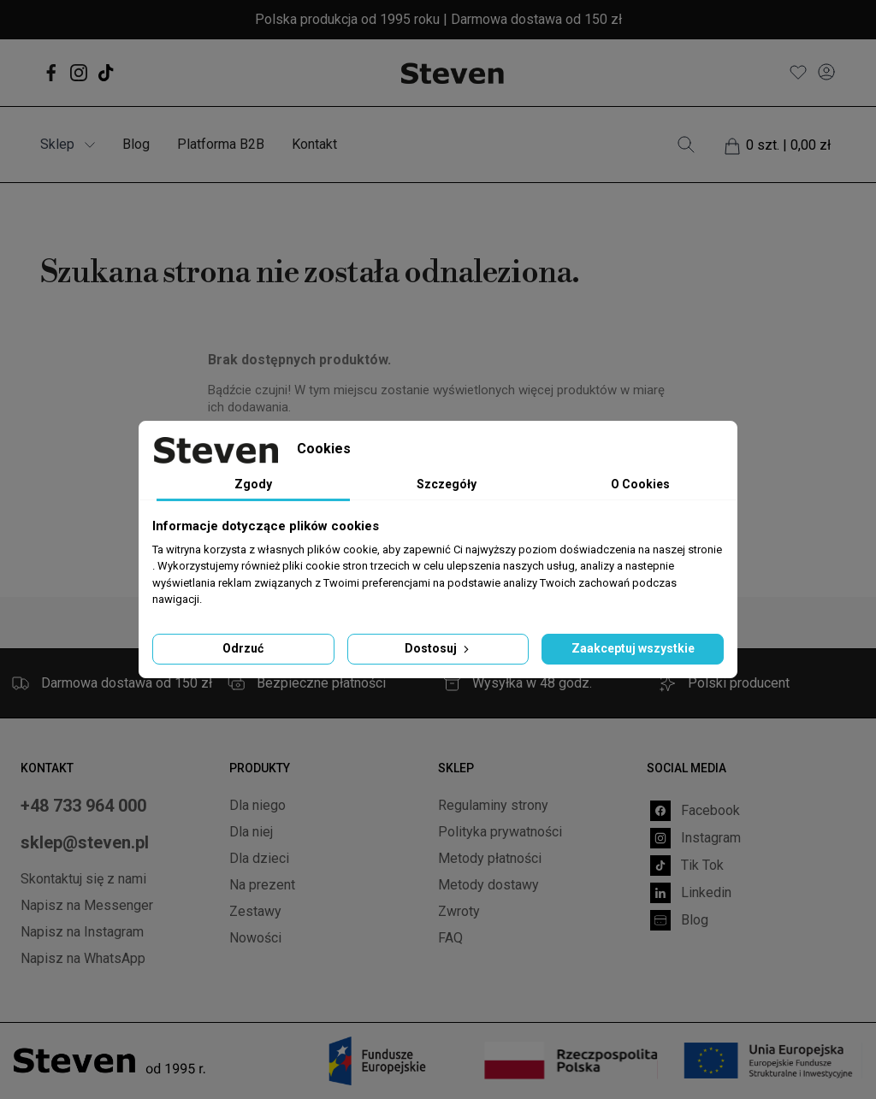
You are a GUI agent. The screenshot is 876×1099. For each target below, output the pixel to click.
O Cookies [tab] (640, 484)
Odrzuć (242, 648)
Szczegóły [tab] (446, 484)
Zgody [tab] (253, 484)
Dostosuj (438, 648)
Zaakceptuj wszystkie (633, 648)
